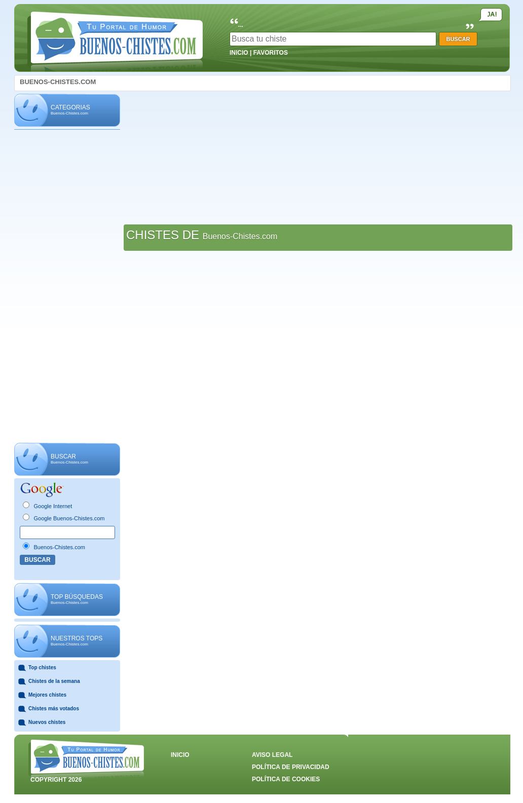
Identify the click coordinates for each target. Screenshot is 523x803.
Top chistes (42, 667)
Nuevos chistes (46, 722)
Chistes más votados (53, 708)
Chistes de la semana (54, 681)
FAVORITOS (270, 52)
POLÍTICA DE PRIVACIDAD (290, 767)
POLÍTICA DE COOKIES (286, 779)
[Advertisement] (67, 287)
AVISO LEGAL (272, 754)
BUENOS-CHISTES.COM (58, 82)
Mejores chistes (47, 695)
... (240, 24)
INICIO (239, 52)
